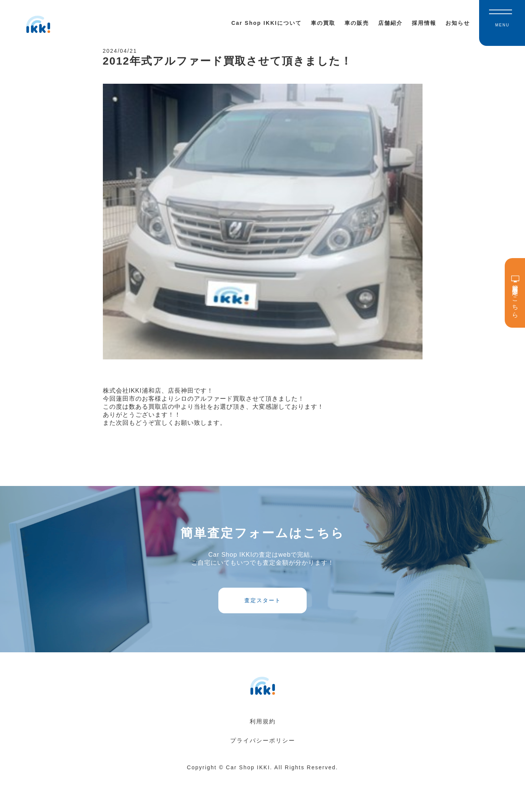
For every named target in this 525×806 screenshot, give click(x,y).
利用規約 (262, 751)
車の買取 (323, 23)
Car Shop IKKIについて (266, 23)
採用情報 (424, 23)
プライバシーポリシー (262, 770)
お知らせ (457, 23)
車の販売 (357, 23)
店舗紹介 (390, 23)
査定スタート (262, 622)
